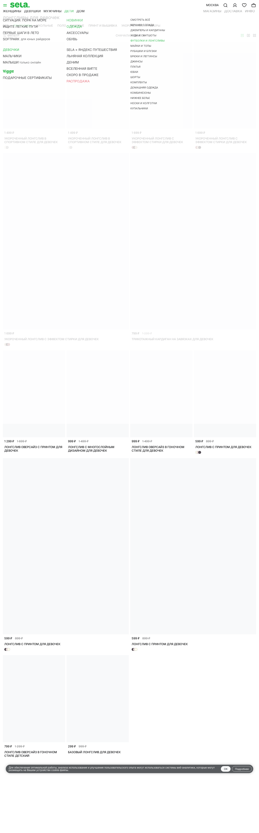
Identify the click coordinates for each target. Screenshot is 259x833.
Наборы (154, 25)
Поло (61, 25)
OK (226, 768)
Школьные (44, 25)
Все (6, 25)
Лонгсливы (22, 25)
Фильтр (11, 35)
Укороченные (132, 25)
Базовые (77, 25)
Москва (212, 5)
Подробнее (242, 768)
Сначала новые (130, 35)
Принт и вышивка (102, 25)
